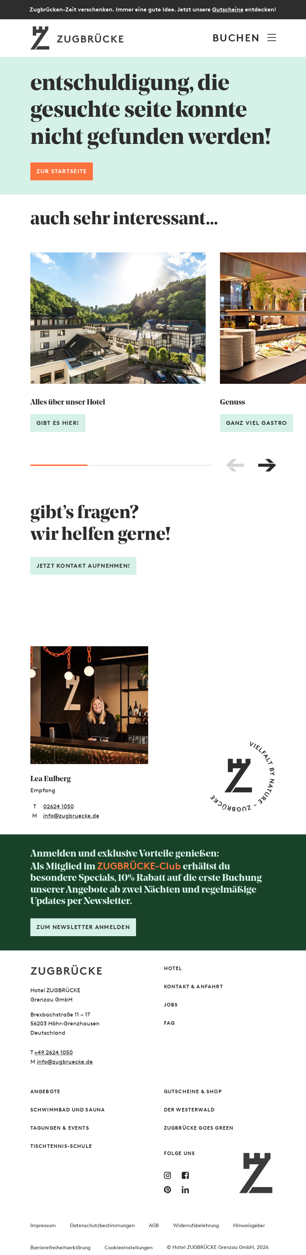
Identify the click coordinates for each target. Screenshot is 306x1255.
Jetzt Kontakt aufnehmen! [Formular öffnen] (83, 565)
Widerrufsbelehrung (196, 1226)
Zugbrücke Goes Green (199, 1128)
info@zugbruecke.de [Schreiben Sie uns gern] (65, 1061)
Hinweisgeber (249, 1226)
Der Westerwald (189, 1110)
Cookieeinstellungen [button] (128, 1248)
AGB (154, 1226)
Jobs (171, 1005)
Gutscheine (228, 9)
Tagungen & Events (59, 1128)
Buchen (236, 38)
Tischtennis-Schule (61, 1146)
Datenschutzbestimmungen (102, 1226)
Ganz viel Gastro (256, 423)
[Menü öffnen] (271, 37)
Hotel (173, 968)
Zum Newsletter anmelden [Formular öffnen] (83, 927)
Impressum (43, 1226)
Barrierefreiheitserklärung (60, 1248)
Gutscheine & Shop (193, 1092)
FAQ (169, 1023)
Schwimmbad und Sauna (67, 1110)
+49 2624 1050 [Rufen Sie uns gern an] (53, 1052)
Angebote (45, 1092)
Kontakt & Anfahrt (193, 987)
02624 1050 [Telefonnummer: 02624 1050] (58, 806)
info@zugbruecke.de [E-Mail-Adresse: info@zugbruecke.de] (71, 815)
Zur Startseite (61, 171)
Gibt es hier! (58, 423)
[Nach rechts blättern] (267, 465)
